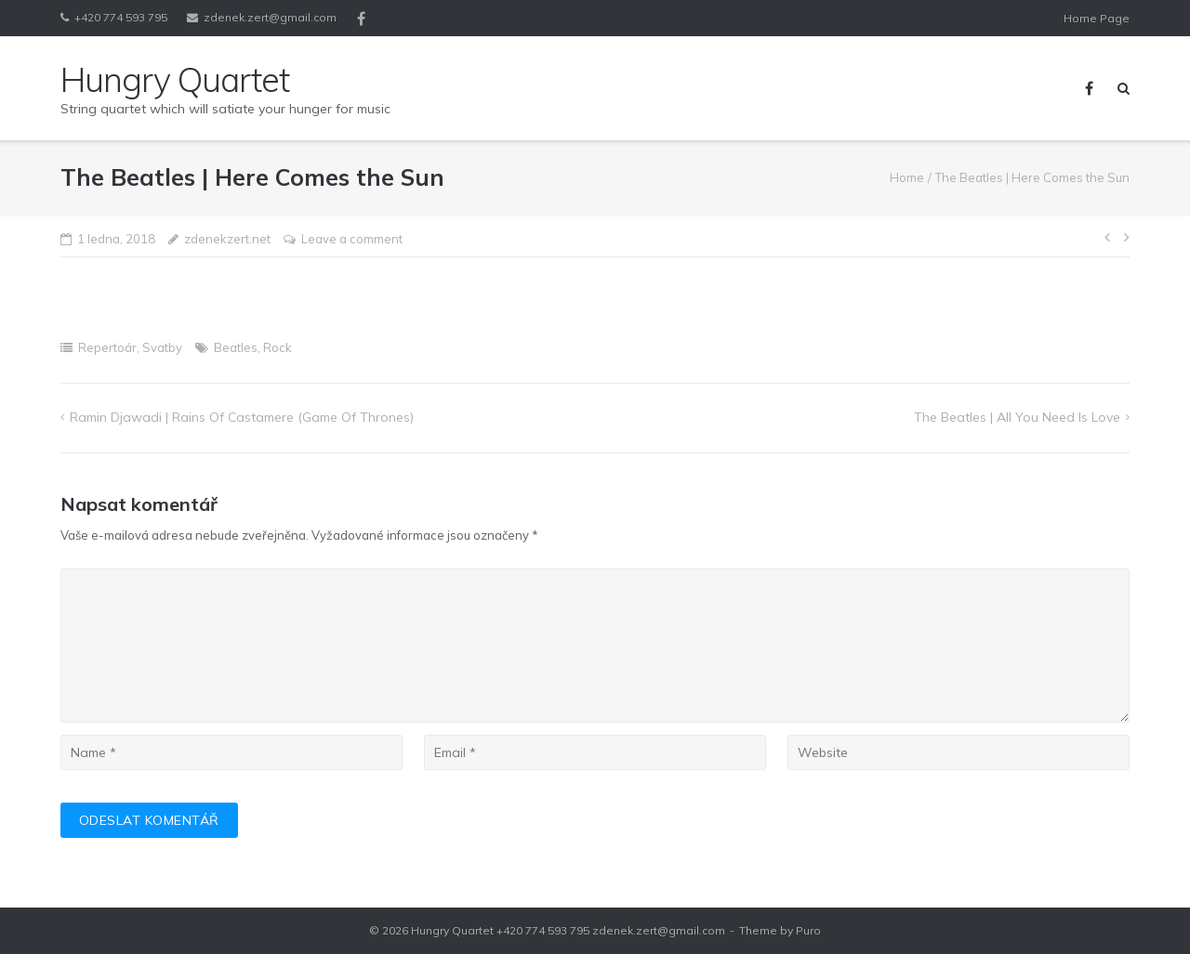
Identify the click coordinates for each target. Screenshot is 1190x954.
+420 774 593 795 (120, 17)
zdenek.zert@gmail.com (270, 17)
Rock (277, 347)
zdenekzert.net (227, 238)
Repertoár (107, 347)
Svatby (162, 347)
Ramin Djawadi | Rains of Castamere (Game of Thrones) (242, 417)
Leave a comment (352, 238)
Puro (808, 930)
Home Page (1097, 18)
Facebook (361, 18)
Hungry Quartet (452, 930)
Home (907, 177)
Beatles (236, 347)
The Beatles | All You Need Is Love (1017, 417)
